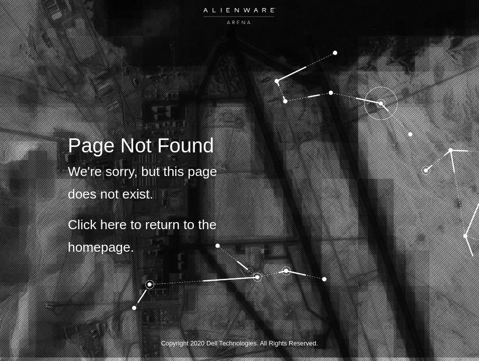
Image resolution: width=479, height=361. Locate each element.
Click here (97, 224)
